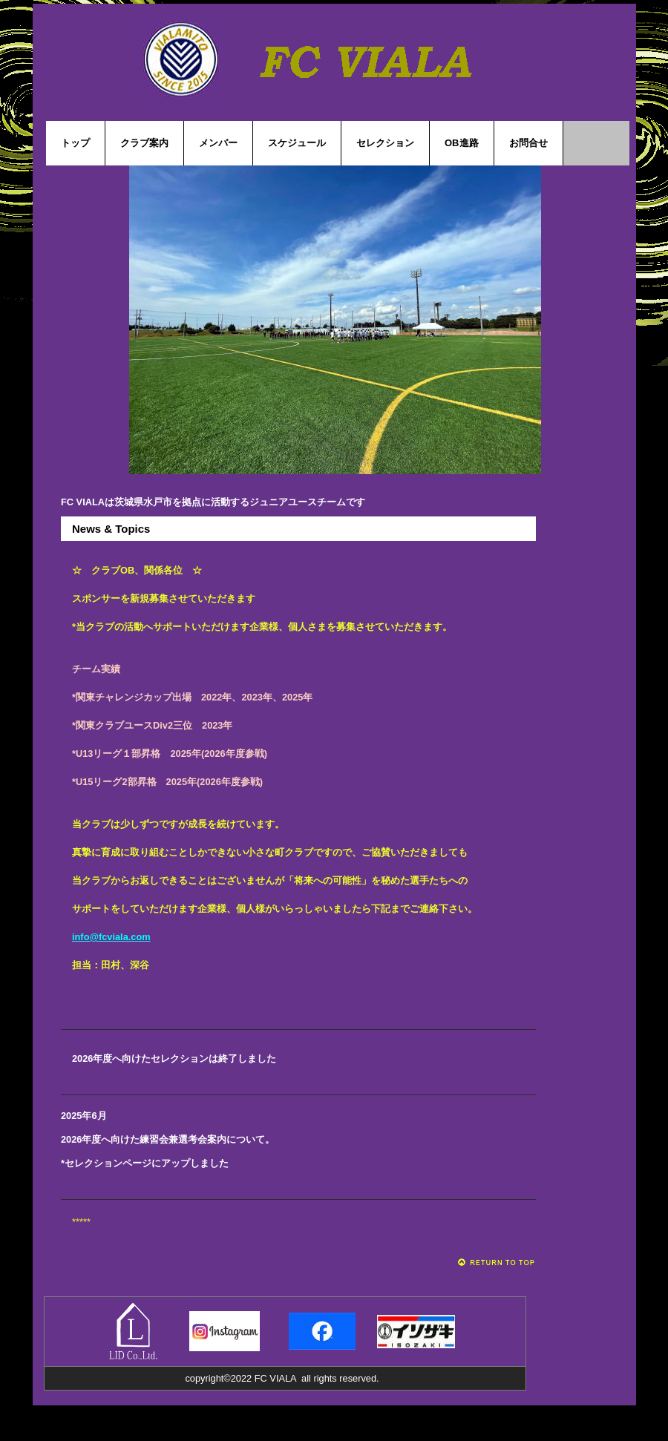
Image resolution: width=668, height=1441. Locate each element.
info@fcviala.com (111, 936)
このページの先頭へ (497, 1262)
